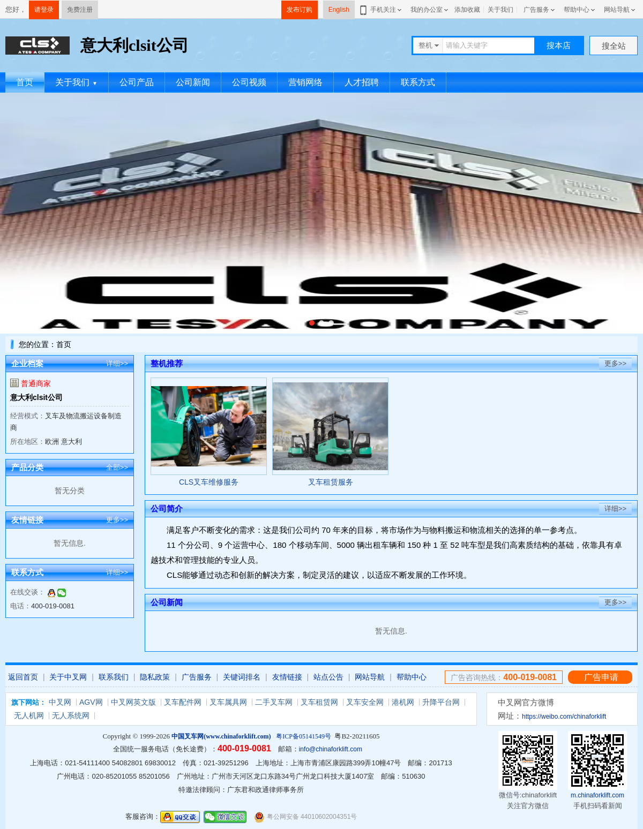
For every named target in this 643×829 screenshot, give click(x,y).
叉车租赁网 (319, 702)
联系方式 (418, 82)
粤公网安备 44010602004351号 (305, 817)
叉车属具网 (228, 702)
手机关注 (381, 9)
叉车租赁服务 (330, 482)
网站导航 (617, 9)
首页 (24, 82)
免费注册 (80, 9)
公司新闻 (193, 82)
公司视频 (249, 82)
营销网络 (305, 82)
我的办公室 (426, 9)
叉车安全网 (365, 702)
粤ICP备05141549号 (303, 736)
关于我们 (500, 9)
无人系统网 (70, 715)
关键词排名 (241, 677)
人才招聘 (362, 82)
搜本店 (559, 45)
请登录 (44, 9)
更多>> (117, 520)
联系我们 (114, 677)
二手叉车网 (274, 702)
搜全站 (614, 45)
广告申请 (601, 677)
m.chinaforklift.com (597, 795)
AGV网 (91, 702)
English (338, 9)
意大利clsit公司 (36, 397)
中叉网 (60, 702)
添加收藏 (467, 9)
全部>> (117, 467)
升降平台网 (441, 702)
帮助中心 (576, 9)
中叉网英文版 (133, 702)
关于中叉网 (68, 677)
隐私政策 (155, 677)
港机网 (403, 702)
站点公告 (328, 677)
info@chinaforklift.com (330, 749)
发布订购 (299, 9)
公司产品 (136, 82)
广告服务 (536, 9)
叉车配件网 (182, 702)
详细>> (117, 363)
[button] (312, 323)
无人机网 (29, 715)
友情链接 (287, 677)
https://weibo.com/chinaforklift (564, 716)
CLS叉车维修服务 (208, 482)
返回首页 (23, 677)
